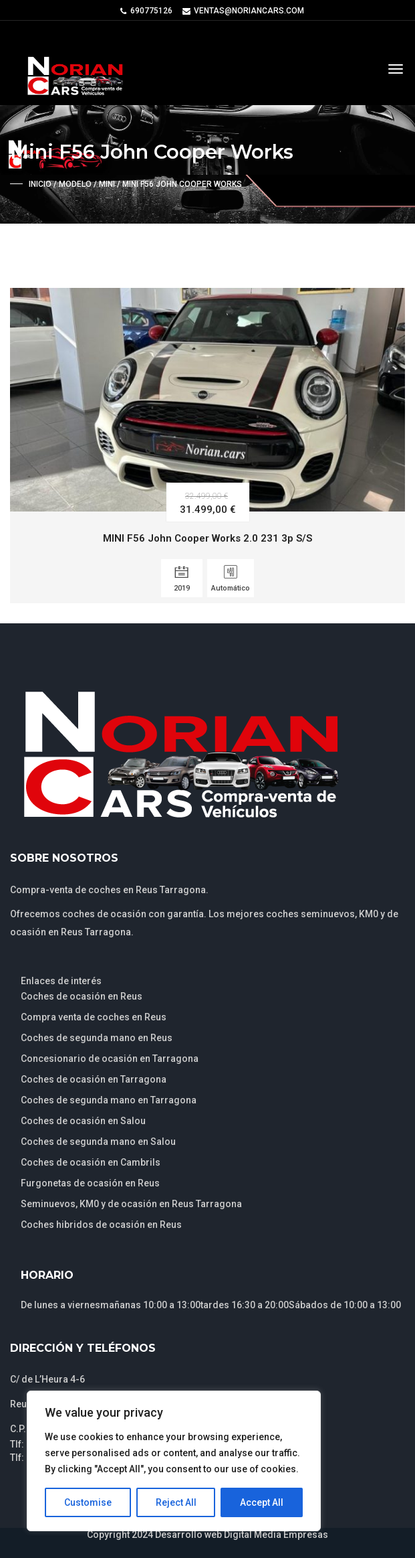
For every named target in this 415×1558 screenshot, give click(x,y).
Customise (88, 1502)
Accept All (261, 1502)
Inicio (40, 184)
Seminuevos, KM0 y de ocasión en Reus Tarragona (131, 1203)
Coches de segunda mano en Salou (98, 1141)
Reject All (176, 1502)
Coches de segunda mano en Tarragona (108, 1100)
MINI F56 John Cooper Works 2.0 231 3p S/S (207, 538)
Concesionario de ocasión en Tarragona (109, 1058)
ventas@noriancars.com (249, 10)
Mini (107, 184)
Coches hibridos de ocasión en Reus (101, 1224)
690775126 (151, 10)
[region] (174, 1461)
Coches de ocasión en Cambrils (90, 1162)
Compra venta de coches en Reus (93, 1017)
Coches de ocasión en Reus (81, 996)
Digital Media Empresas (276, 1534)
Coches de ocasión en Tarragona (93, 1079)
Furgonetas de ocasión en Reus (90, 1183)
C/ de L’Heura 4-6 (47, 1379)
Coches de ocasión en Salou (83, 1120)
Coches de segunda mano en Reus (96, 1037)
